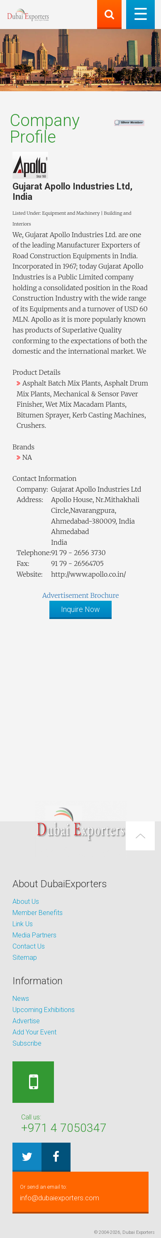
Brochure (104, 595)
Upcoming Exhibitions (43, 1010)
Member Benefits (37, 913)
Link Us (22, 924)
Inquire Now (80, 609)
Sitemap (24, 957)
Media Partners (34, 935)
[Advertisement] (80, 705)
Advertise (26, 1021)
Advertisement (65, 595)
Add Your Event (34, 1032)
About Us (25, 901)
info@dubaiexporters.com (80, 1192)
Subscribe (26, 1043)
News (20, 999)
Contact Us (28, 946)
